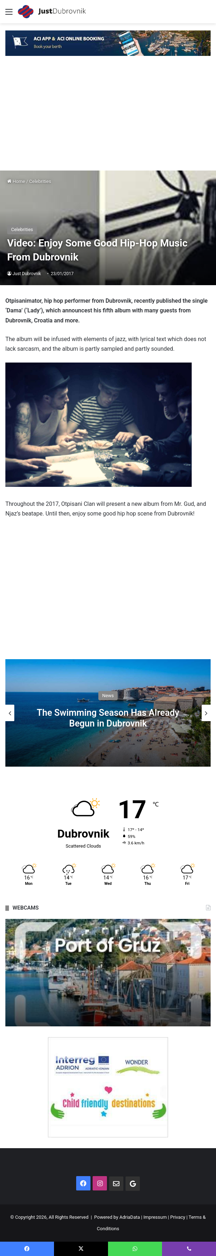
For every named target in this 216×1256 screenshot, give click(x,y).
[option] (108, 713)
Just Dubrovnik (27, 273)
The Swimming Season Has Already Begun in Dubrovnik (108, 718)
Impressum (155, 1217)
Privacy (177, 1217)
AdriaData (129, 1217)
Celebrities (40, 181)
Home (16, 181)
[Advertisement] (108, 117)
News (108, 695)
